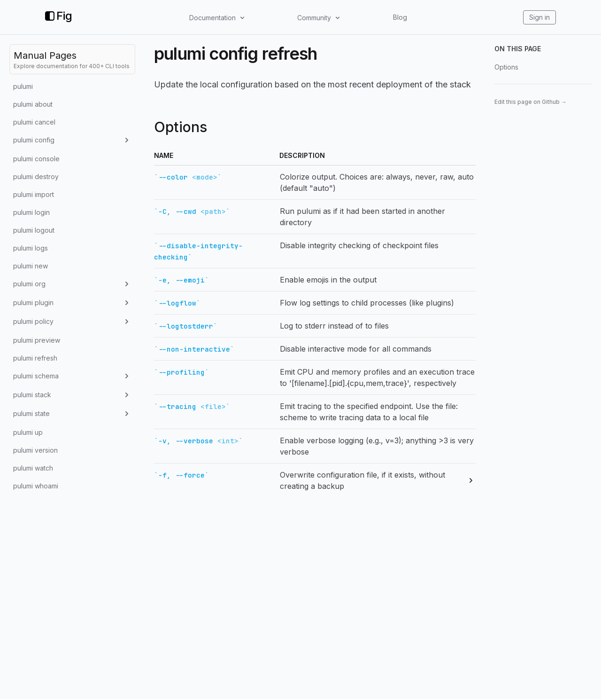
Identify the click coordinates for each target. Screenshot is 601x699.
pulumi (23, 86)
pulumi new (30, 266)
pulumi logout (33, 230)
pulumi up (28, 432)
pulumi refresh (35, 358)
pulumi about (33, 104)
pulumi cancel (34, 122)
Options (506, 67)
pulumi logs (30, 248)
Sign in (539, 17)
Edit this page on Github (530, 101)
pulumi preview (36, 340)
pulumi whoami (35, 486)
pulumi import (33, 194)
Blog (400, 17)
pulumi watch (33, 468)
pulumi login (31, 212)
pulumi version (35, 450)
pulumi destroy (36, 177)
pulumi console (36, 159)
